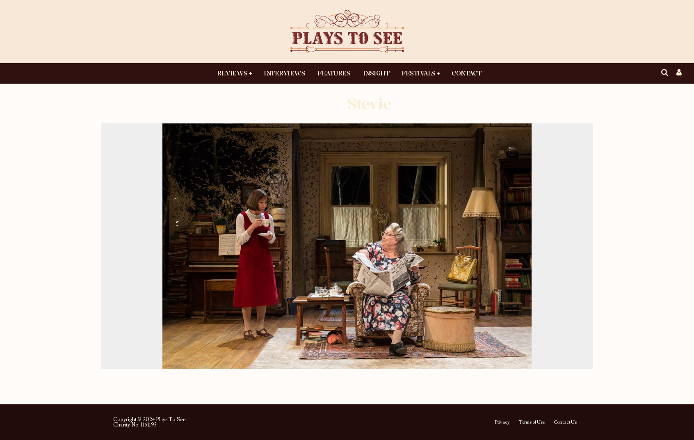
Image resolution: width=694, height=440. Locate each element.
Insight (376, 73)
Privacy (502, 422)
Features (333, 73)
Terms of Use (532, 422)
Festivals (419, 73)
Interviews (284, 73)
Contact (466, 73)
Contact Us (565, 422)
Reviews (232, 73)
